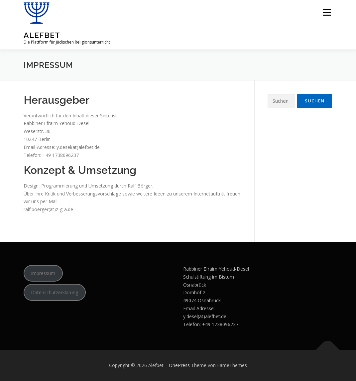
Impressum (43, 273)
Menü (327, 12)
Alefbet (42, 35)
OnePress (179, 365)
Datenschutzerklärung (54, 292)
